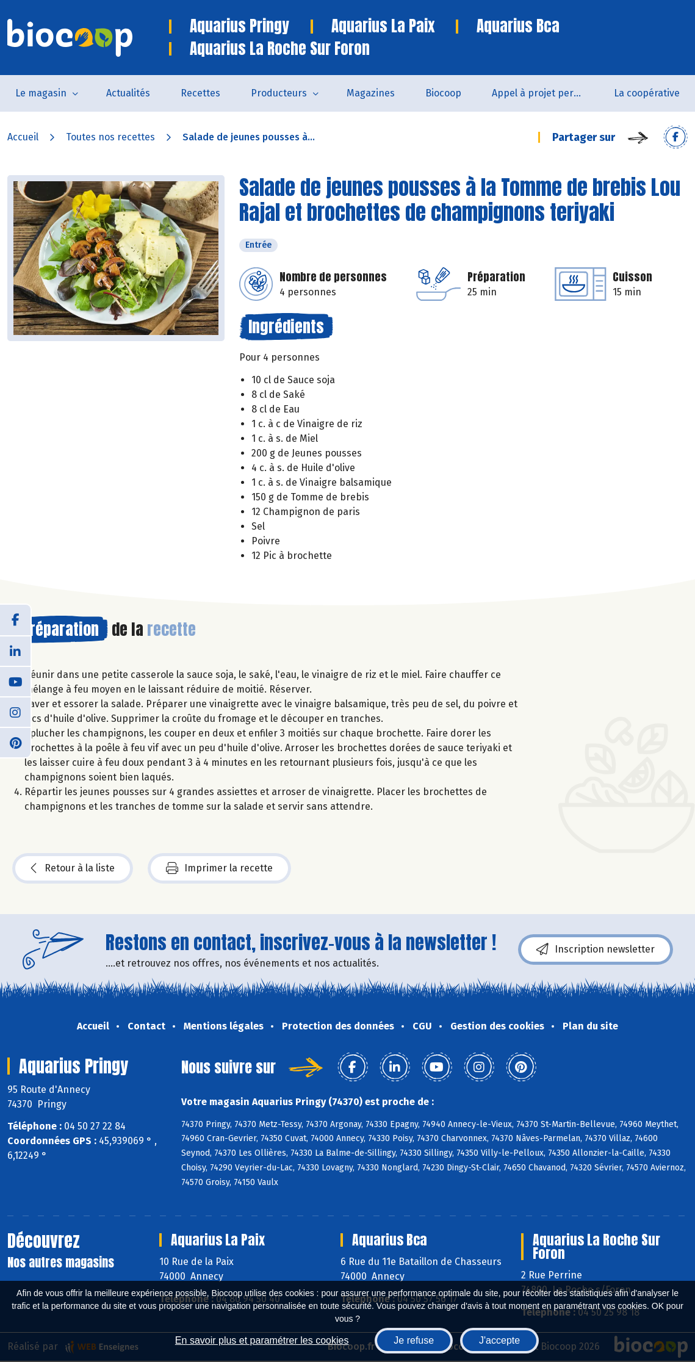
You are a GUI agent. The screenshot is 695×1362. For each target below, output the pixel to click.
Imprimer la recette (219, 868)
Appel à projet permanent (545, 93)
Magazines (371, 93)
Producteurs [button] (279, 93)
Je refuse (414, 1340)
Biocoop (443, 93)
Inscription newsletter (595, 949)
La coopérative (647, 93)
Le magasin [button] (41, 93)
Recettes (200, 93)
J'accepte (499, 1340)
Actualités (128, 93)
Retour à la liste (73, 868)
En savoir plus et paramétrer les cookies (262, 1340)
